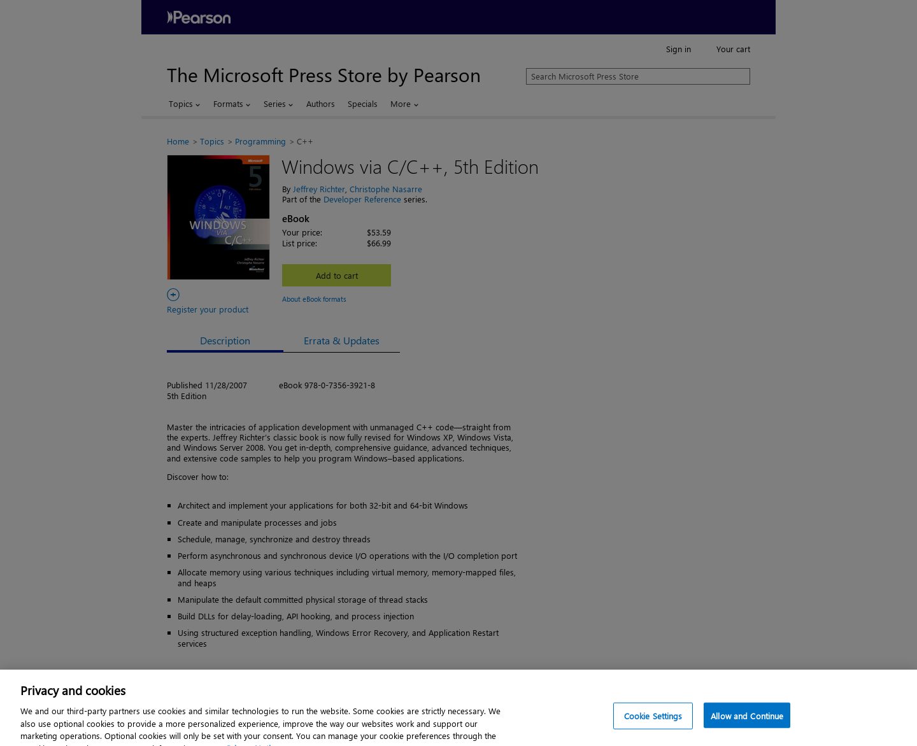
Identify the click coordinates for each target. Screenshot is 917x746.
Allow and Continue (747, 723)
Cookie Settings (653, 723)
